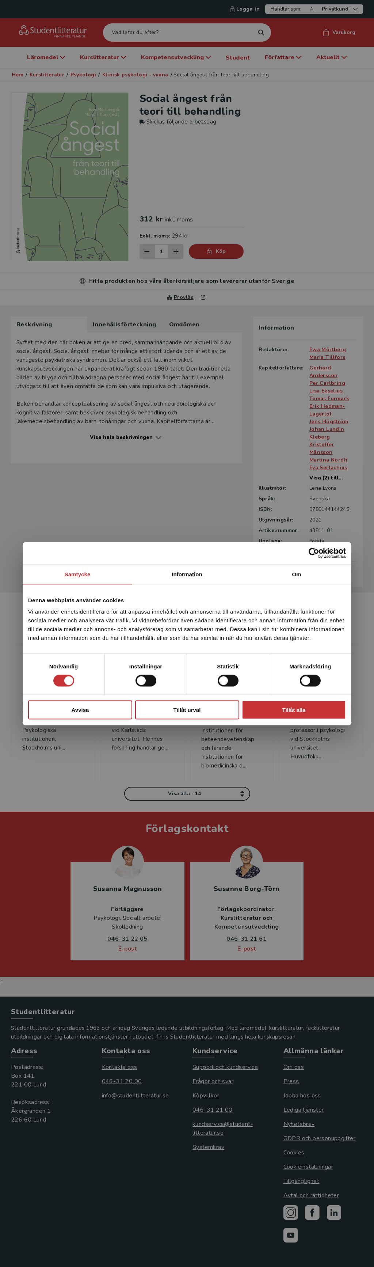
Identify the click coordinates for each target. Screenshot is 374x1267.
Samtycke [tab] (78, 574)
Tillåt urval (187, 710)
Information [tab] (187, 574)
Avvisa (80, 710)
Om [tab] (296, 574)
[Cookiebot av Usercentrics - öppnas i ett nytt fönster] (314, 552)
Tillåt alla (294, 710)
